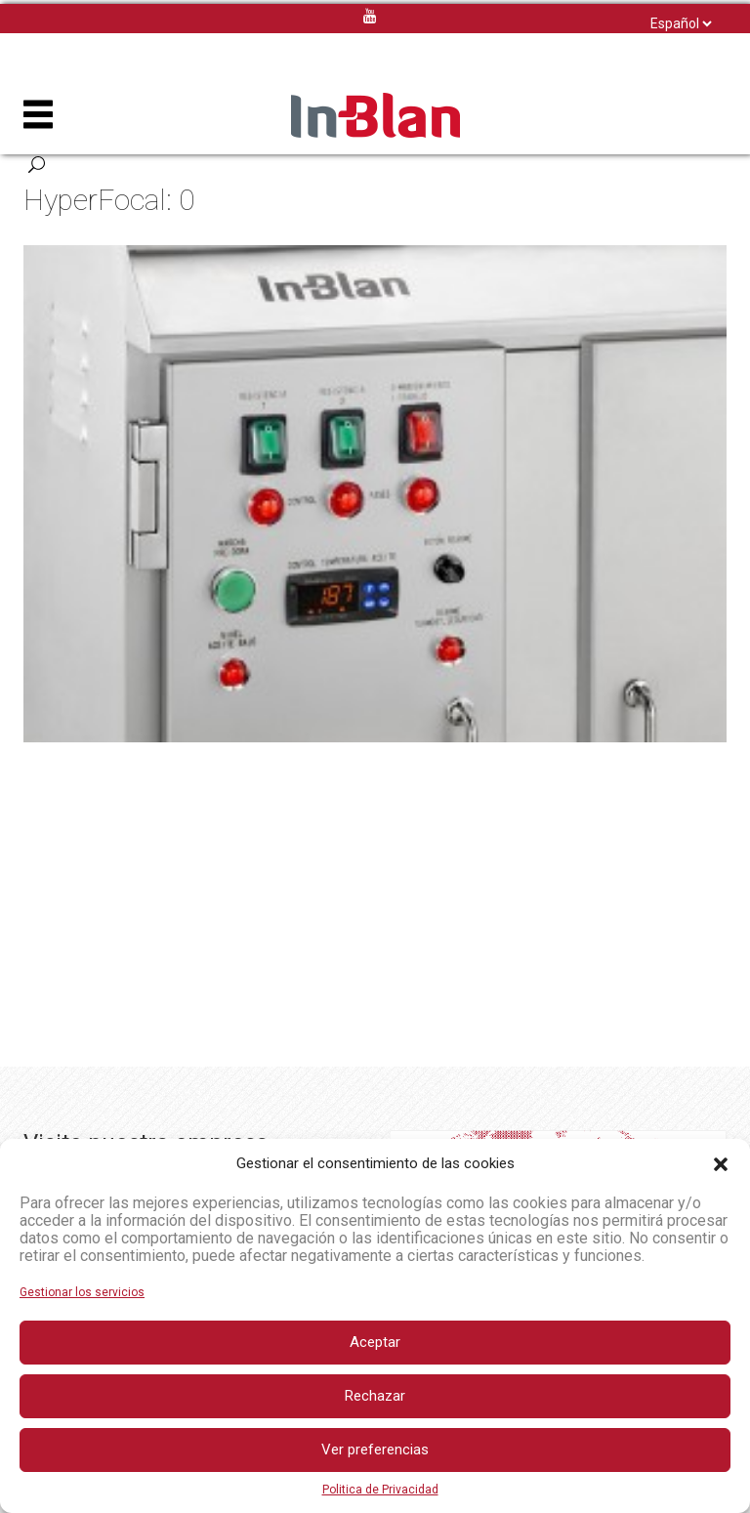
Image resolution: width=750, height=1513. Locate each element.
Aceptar (375, 1342)
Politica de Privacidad (380, 1489)
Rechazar (375, 1396)
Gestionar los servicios (82, 1292)
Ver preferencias (375, 1449)
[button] (720, 1164)
